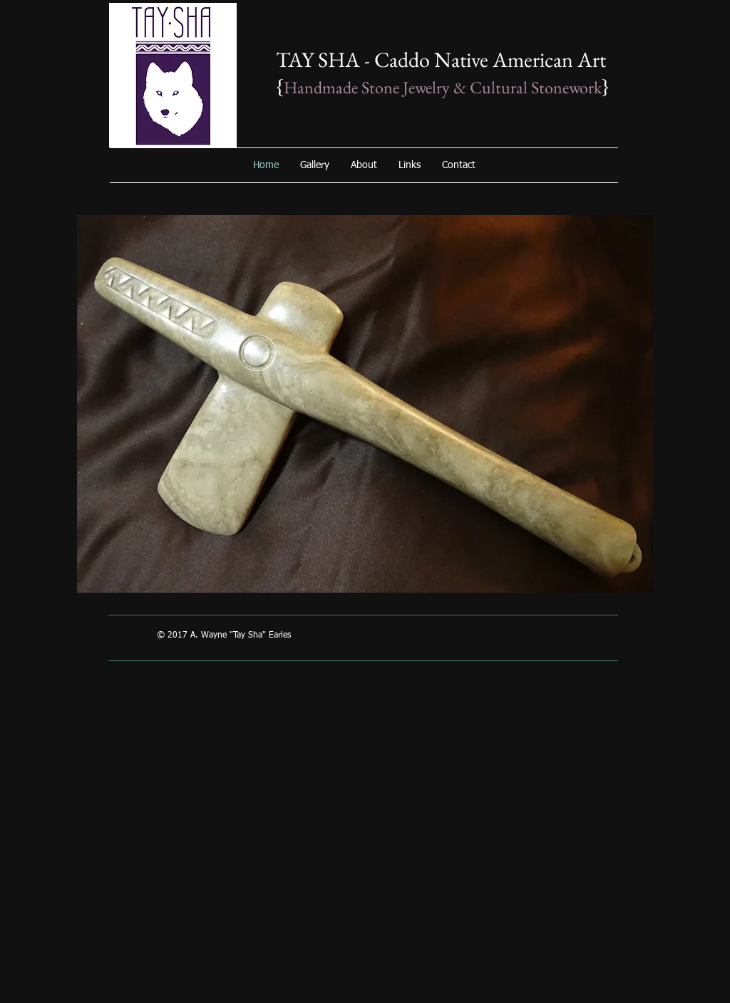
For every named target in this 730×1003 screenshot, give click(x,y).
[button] (365, 404)
